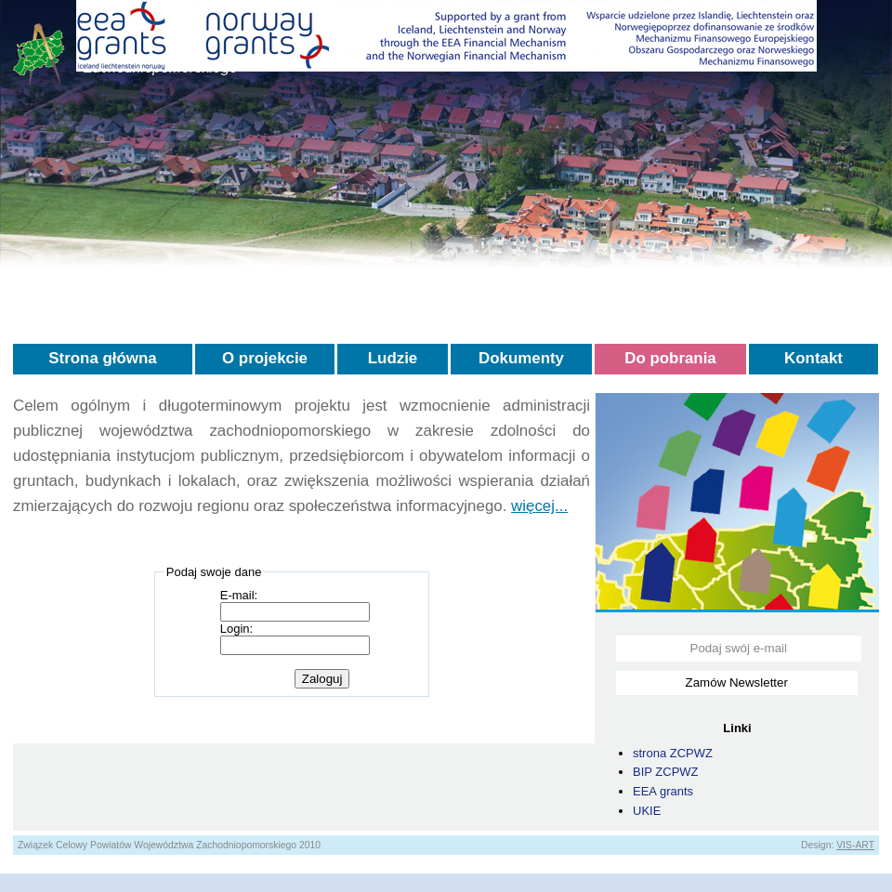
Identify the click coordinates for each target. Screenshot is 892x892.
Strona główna (102, 358)
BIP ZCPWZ (666, 772)
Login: (236, 629)
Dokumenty (521, 358)
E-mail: (238, 595)
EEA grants (663, 791)
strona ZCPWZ (673, 753)
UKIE (647, 811)
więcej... (539, 506)
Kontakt (813, 358)
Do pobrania (670, 358)
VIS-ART (855, 845)
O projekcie (265, 358)
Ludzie (392, 358)
